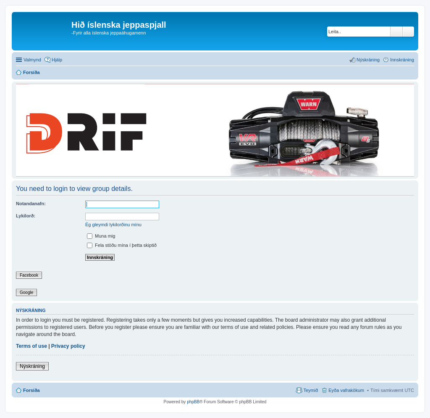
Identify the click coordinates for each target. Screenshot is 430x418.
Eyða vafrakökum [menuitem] (346, 390)
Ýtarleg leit (408, 31)
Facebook (29, 275)
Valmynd (32, 59)
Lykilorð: (25, 215)
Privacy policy (68, 346)
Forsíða (31, 390)
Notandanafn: (31, 203)
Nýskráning (32, 366)
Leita (396, 31)
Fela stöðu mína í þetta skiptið (122, 245)
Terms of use (31, 346)
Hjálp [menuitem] (57, 59)
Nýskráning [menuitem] (368, 59)
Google (26, 292)
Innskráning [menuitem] (402, 59)
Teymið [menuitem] (310, 390)
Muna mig (101, 235)
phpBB (193, 401)
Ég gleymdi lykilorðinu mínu (113, 224)
